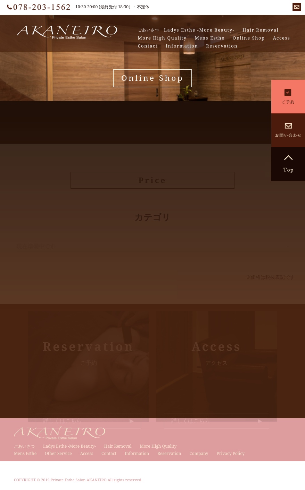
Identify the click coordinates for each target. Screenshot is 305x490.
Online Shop (249, 38)
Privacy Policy (230, 453)
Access (281, 38)
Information (182, 46)
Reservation (222, 46)
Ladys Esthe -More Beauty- (199, 30)
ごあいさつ (148, 30)
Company (198, 453)
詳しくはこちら (62, 420)
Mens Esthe (210, 38)
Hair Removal (260, 30)
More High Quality (162, 38)
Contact (148, 46)
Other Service (58, 453)
